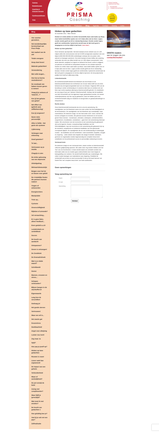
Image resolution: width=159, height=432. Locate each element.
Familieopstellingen (38, 15)
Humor (34, 271)
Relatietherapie (37, 6)
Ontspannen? (36, 245)
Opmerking (62, 186)
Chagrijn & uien (37, 153)
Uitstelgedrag (36, 163)
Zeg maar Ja (36, 339)
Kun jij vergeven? (38, 113)
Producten (78, 26)
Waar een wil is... (37, 315)
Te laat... (34, 143)
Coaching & (36, 9)
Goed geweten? (37, 139)
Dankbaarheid (36, 327)
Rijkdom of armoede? (39, 211)
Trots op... (35, 199)
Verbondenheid (37, 373)
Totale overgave (37, 58)
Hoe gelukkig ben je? (39, 413)
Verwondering (36, 70)
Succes (34, 235)
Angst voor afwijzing (39, 331)
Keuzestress (36, 323)
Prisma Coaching (79, 11)
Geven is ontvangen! (39, 249)
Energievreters (37, 192)
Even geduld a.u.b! (38, 225)
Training (35, 2)
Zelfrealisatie (36, 423)
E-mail (61, 182)
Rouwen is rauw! (37, 357)
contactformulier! (115, 57)
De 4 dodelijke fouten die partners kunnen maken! (39, 179)
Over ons (67, 26)
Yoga (33, 20)
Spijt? (33, 343)
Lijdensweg (35, 129)
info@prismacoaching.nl (116, 8)
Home (58, 26)
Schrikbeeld (35, 267)
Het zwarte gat (36, 319)
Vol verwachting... (38, 215)
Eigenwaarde (36, 293)
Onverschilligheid (38, 207)
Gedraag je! (35, 303)
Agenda (96, 26)
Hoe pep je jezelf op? (39, 346)
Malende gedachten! (39, 66)
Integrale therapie (38, 11)
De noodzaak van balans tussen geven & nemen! (39, 86)
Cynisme (34, 203)
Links (122, 26)
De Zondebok (36, 253)
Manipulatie (35, 196)
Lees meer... (86, 45)
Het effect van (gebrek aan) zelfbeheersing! (37, 107)
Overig (114, 26)
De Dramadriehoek (38, 257)
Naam (61, 178)
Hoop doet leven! (37, 62)
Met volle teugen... (38, 74)
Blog (87, 26)
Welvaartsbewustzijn (39, 167)
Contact (105, 26)
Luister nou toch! (37, 335)
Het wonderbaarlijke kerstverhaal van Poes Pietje (39, 46)
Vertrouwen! (36, 311)
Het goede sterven (38, 307)
